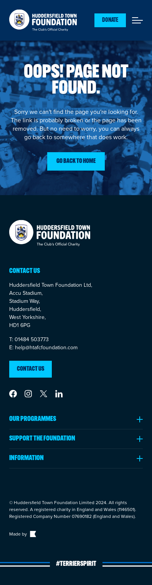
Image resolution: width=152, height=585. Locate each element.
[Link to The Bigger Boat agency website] (32, 534)
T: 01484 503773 (29, 339)
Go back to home (76, 161)
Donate (110, 20)
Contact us (30, 369)
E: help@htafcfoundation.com (43, 347)
